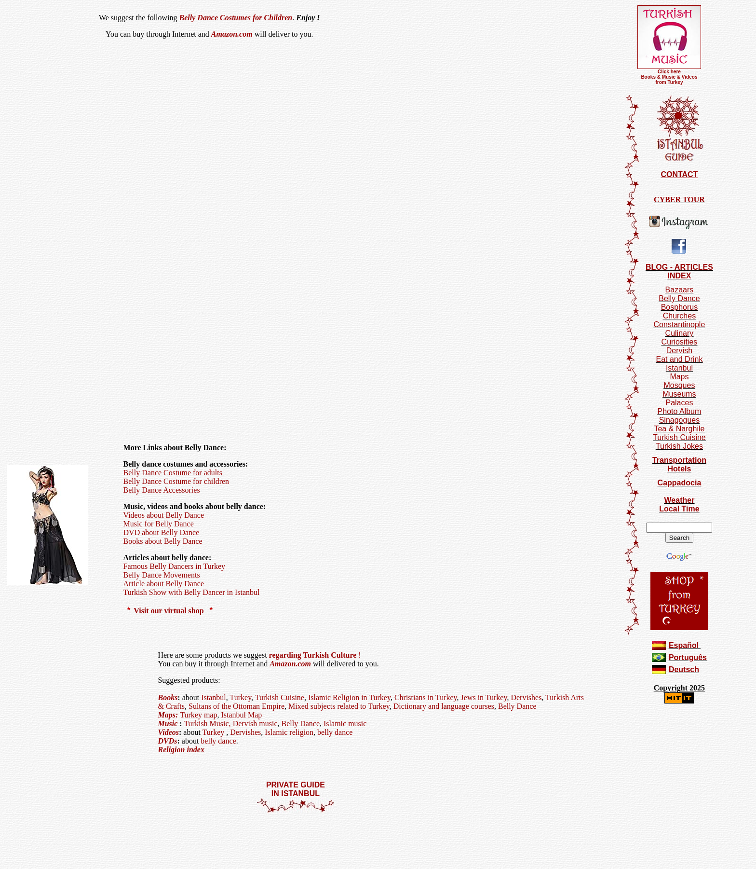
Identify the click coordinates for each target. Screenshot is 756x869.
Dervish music (255, 723)
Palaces (679, 403)
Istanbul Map (241, 715)
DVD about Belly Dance (161, 532)
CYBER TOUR (679, 199)
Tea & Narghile (679, 429)
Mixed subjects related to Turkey (339, 706)
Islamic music (345, 723)
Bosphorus (679, 307)
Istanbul (213, 697)
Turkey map (198, 715)
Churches (679, 316)
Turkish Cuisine (279, 697)
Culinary (679, 333)
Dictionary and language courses (443, 706)
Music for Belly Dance (158, 524)
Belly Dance (516, 706)
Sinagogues (679, 420)
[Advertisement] (295, 842)
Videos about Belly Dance (163, 515)
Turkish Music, (207, 723)
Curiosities (680, 342)
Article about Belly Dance (163, 583)
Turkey (241, 697)
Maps (679, 376)
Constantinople (679, 324)
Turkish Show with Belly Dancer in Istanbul (191, 592)
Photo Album (680, 411)
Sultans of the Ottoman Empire (236, 706)
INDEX (679, 276)
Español (684, 645)
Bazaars (679, 290)
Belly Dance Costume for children (176, 481)
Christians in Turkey (425, 697)
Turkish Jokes (679, 446)
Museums (679, 394)
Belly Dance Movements (161, 575)
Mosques (679, 385)
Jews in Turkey (484, 697)
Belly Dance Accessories (161, 490)
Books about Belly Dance (162, 541)
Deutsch (684, 669)
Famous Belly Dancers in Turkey (174, 566)
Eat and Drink (679, 359)
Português (688, 657)
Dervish (679, 350)
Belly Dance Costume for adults (172, 473)
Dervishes (526, 697)
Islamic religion (289, 732)
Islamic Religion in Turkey (349, 697)
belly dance (334, 732)
